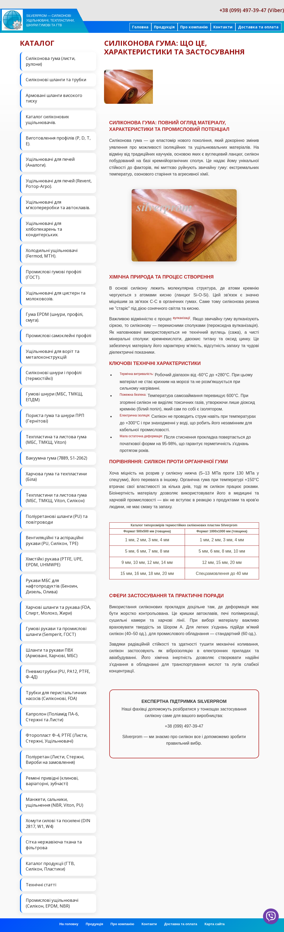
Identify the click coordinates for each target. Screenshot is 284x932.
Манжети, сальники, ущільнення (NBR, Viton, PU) (54, 802)
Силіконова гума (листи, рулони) (50, 61)
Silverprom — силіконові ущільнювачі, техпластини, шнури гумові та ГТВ (50, 20)
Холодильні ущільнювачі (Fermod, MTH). (52, 253)
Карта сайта (214, 924)
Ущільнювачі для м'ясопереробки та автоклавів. (58, 205)
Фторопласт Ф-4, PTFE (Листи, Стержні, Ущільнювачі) (56, 738)
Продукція (164, 26)
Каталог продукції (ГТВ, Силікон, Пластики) (50, 866)
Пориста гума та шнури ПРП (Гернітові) (55, 418)
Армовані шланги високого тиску (54, 98)
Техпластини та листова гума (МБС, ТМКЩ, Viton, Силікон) (56, 498)
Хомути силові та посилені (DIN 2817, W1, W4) (58, 823)
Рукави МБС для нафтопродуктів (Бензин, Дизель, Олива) (52, 586)
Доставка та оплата (258, 26)
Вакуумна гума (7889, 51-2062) (56, 458)
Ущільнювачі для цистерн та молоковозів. (55, 296)
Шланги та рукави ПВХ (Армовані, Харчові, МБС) (52, 653)
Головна (140, 26)
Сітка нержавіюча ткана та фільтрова (54, 845)
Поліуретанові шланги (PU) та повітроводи (56, 519)
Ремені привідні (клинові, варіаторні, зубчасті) (52, 781)
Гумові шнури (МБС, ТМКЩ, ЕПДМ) (54, 397)
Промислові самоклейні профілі (58, 335)
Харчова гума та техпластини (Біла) (56, 476)
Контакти (223, 26)
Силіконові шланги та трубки (56, 80)
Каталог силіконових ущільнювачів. (47, 119)
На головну (68, 924)
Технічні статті (41, 885)
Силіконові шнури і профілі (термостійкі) (53, 375)
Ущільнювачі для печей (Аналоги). (50, 162)
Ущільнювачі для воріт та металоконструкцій (52, 354)
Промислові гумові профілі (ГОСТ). (53, 274)
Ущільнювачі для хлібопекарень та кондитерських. (44, 229)
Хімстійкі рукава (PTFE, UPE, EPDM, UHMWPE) (54, 562)
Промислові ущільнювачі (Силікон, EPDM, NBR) (52, 903)
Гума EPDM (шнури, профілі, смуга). (54, 317)
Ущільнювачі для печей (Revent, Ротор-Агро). (59, 183)
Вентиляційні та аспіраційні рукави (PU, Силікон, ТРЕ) (54, 540)
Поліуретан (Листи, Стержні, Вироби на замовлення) (55, 759)
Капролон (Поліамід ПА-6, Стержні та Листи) (52, 717)
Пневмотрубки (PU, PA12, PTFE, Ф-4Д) (58, 674)
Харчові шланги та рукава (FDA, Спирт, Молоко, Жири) (58, 610)
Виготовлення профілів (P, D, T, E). (58, 141)
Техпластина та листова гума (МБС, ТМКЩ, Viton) (56, 439)
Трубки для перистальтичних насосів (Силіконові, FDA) (56, 695)
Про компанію (194, 26)
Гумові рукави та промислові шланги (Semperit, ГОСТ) (56, 631)
